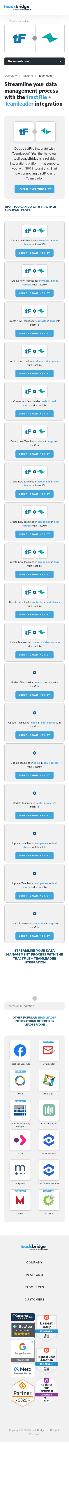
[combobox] (34, 1006)
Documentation (18, 61)
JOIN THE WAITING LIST (34, 189)
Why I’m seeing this (19, 21)
